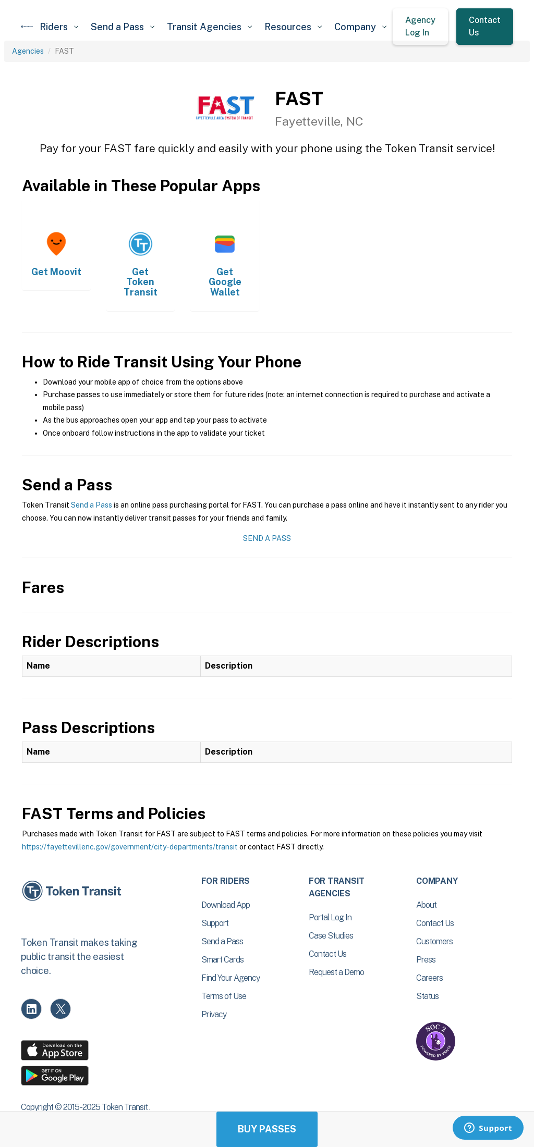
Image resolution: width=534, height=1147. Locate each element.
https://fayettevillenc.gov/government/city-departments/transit (130, 847)
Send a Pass (91, 505)
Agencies (28, 51)
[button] (58, 27)
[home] (27, 26)
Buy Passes (267, 1129)
